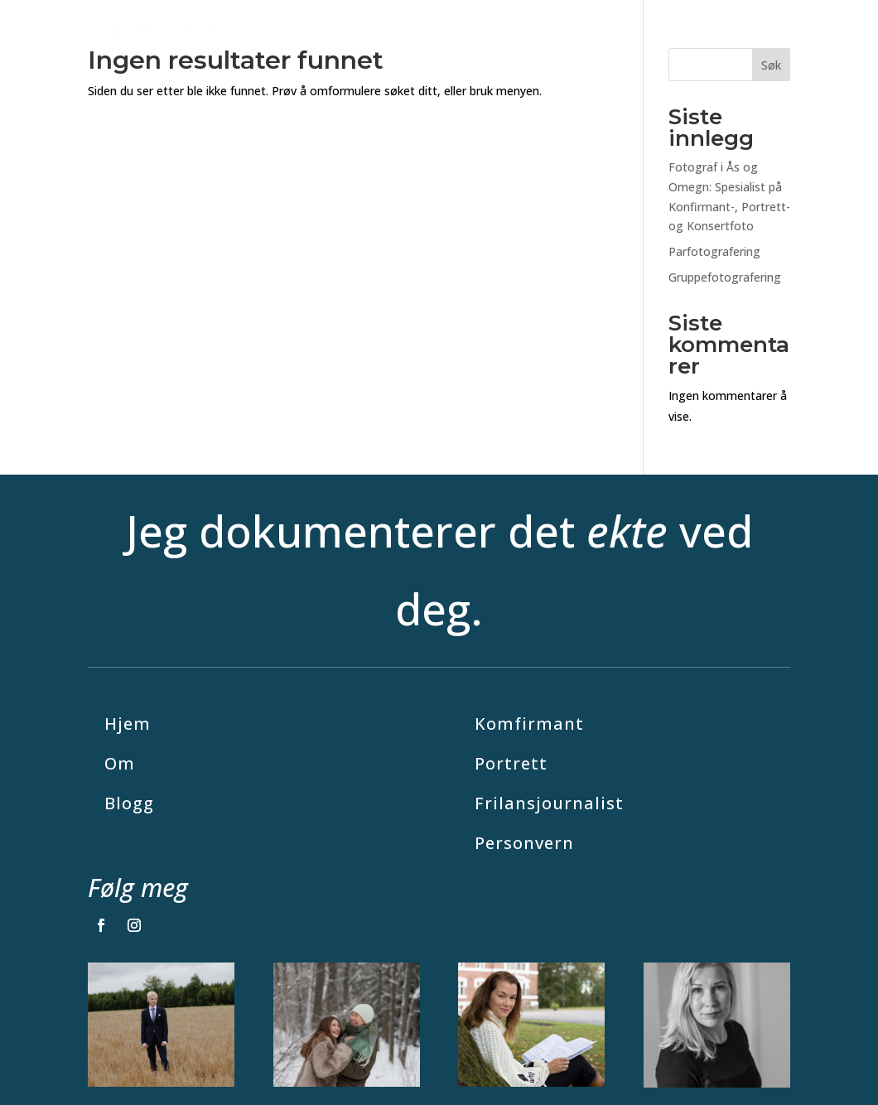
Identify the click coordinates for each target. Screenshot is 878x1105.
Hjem (127, 723)
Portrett (511, 763)
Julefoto (378, 31)
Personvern (524, 843)
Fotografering (466, 31)
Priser (563, 31)
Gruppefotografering (724, 277)
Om (778, 31)
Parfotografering (714, 251)
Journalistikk (638, 31)
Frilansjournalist (549, 803)
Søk (771, 65)
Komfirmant (529, 723)
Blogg (730, 31)
